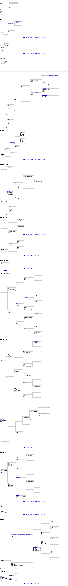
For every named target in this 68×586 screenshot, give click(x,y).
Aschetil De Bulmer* (36, 313)
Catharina (16, 580)
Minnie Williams (6, 156)
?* (8, 30)
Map (33, 14)
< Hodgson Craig (1, 11)
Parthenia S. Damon (2, 50)
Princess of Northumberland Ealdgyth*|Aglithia (34, 92)
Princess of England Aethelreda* (24, 101)
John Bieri (16, 573)
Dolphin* (8, 122)
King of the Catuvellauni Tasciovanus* (18, 21)
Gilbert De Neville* (11, 209)
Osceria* (34, 331)
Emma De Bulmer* (43, 553)
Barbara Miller (10, 578)
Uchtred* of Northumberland (35, 341)
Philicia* (9, 230)
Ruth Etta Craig (8, 191)
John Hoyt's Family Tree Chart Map (28, 14)
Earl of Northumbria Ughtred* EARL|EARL (46, 88)
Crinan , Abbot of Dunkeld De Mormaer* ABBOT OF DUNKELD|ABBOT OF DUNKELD (50, 75)
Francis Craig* (14, 182)
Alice (1, 472)
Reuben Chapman (21, 132)
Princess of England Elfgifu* (44, 95)
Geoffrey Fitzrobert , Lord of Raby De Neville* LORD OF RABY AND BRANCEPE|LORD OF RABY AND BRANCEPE (22, 534)
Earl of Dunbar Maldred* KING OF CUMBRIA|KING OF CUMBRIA (36, 79)
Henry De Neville (2, 510)
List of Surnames (43, 14)
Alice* (8, 107)
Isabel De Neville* (2, 444)
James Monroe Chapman (12, 142)
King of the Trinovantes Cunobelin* (11, 23)
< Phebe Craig (1, 8)
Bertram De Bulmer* (26, 316)
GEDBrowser (5, 16)
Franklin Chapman (6, 148)
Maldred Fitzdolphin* (43, 523)
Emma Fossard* (25, 328)
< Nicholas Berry (1, 576)
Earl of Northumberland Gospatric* (33, 410)
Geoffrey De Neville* (18, 303)
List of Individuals (37, 14)
